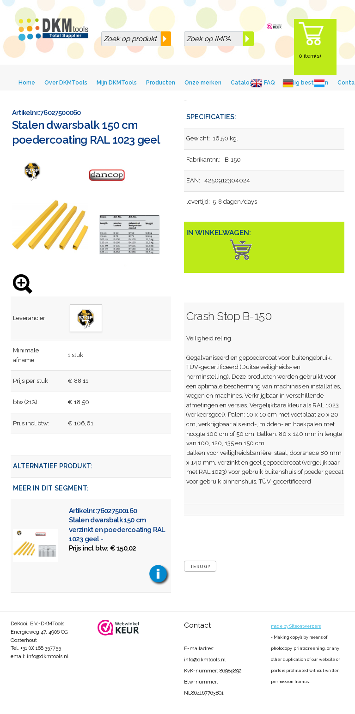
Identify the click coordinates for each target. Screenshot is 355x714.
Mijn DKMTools (117, 82)
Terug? (200, 566)
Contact (197, 625)
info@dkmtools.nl (47, 656)
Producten (160, 82)
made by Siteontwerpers (296, 626)
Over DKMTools (65, 82)
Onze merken (202, 82)
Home (26, 82)
